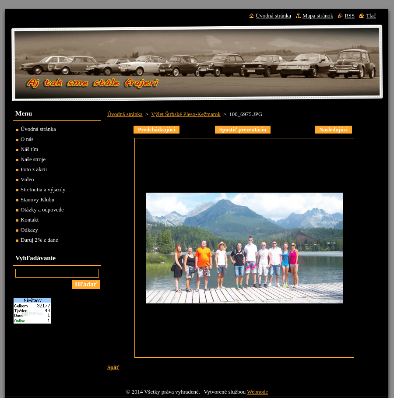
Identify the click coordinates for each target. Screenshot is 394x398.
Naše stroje (33, 159)
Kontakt (30, 220)
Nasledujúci (333, 130)
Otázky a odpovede (42, 210)
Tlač (371, 16)
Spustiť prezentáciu (243, 130)
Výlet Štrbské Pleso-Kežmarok (186, 114)
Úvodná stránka (125, 114)
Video (27, 179)
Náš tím (29, 149)
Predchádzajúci (156, 130)
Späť (113, 367)
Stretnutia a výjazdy (43, 190)
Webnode (257, 392)
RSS (350, 16)
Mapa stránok (318, 16)
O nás (27, 139)
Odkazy (29, 230)
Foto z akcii (34, 169)
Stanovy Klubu (37, 200)
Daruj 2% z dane (39, 240)
